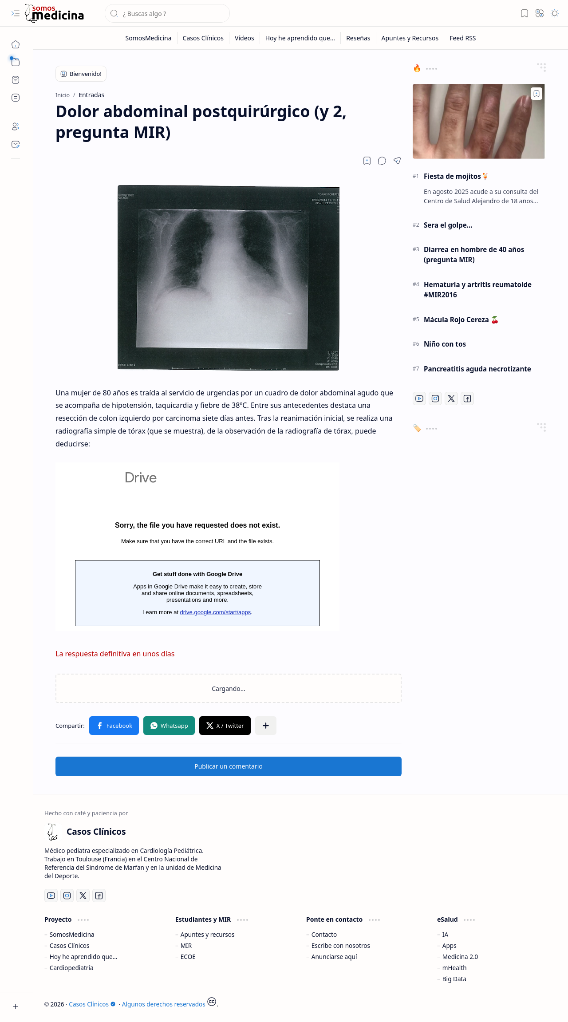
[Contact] (15, 144)
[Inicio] (15, 44)
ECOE (188, 956)
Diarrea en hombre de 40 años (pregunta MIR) (474, 254)
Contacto (324, 934)
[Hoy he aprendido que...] (300, 38)
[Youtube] (419, 398)
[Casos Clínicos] (54, 14)
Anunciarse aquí (334, 956)
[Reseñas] (358, 38)
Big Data (454, 979)
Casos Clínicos (70, 945)
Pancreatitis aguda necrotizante (477, 368)
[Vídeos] (244, 38)
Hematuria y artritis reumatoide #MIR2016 (478, 289)
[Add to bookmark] (536, 93)
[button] (15, 13)
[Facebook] (467, 398)
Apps (449, 945)
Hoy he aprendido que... (84, 956)
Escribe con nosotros (341, 945)
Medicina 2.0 (460, 956)
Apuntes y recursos (208, 934)
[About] (15, 126)
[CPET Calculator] (15, 80)
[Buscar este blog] (167, 13)
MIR (186, 945)
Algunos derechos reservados (163, 1004)
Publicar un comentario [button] (228, 766)
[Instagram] (435, 398)
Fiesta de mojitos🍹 (456, 176)
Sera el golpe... (448, 225)
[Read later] (367, 160)
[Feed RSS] (462, 38)
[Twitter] (451, 398)
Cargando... (197, 546)
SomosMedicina (72, 934)
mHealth (454, 967)
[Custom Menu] (15, 98)
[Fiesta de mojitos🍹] (479, 121)
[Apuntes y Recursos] (410, 38)
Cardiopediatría (72, 967)
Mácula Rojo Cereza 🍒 (461, 319)
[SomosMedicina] (148, 38)
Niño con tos (445, 343)
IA (445, 934)
